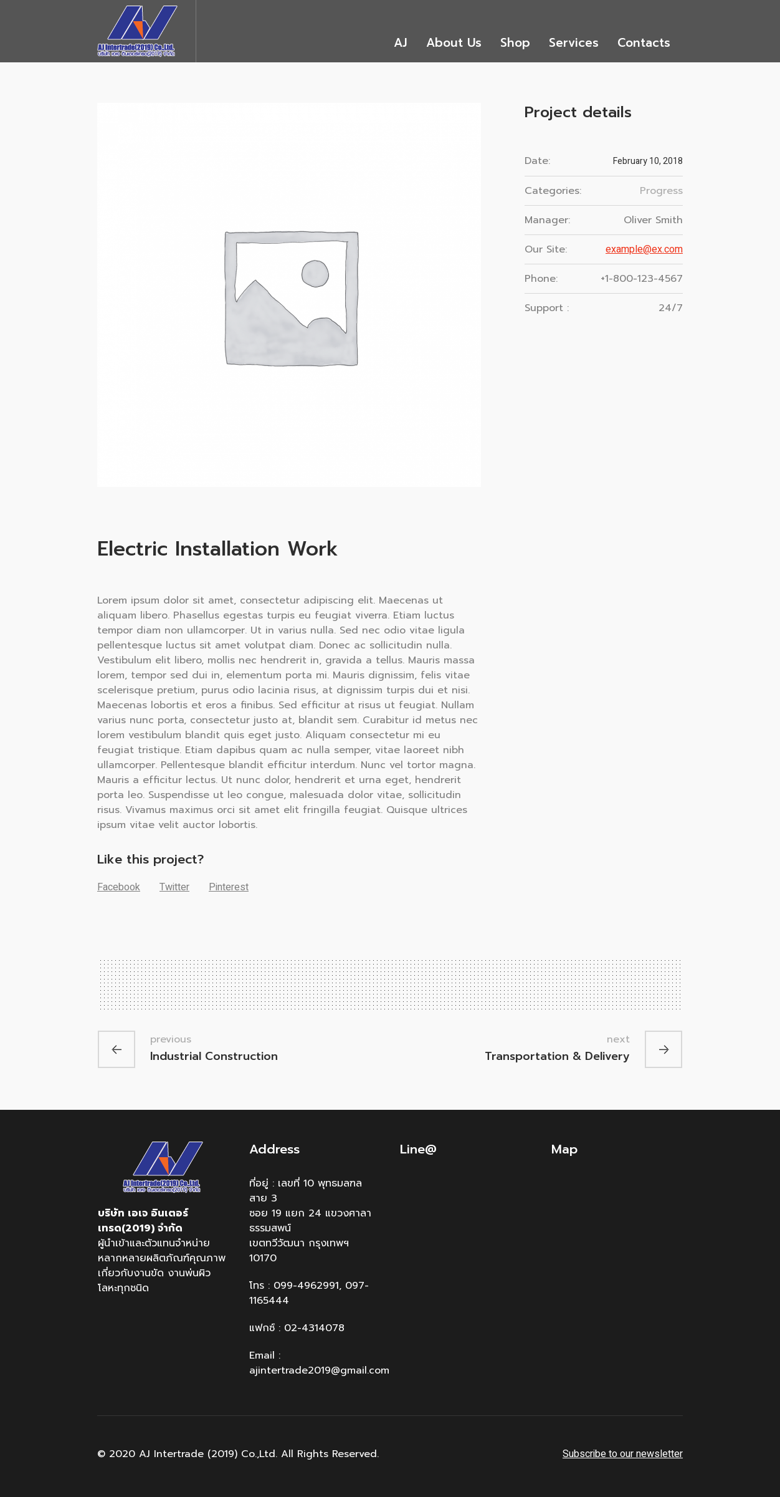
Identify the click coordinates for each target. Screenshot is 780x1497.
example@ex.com (644, 249)
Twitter (174, 887)
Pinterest (229, 887)
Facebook (118, 887)
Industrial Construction (214, 1055)
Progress (661, 190)
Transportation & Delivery (557, 1055)
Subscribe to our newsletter (623, 1453)
